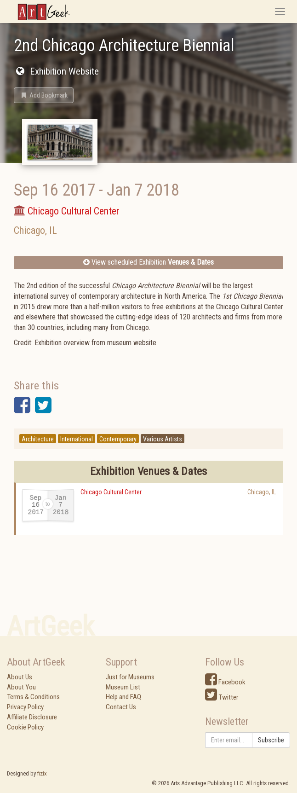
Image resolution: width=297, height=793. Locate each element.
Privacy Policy (25, 707)
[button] (44, 95)
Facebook (225, 682)
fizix (42, 773)
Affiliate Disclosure (32, 717)
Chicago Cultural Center (111, 492)
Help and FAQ (123, 697)
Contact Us (121, 707)
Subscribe (271, 740)
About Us (19, 677)
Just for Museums (130, 677)
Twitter (221, 697)
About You (21, 687)
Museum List (123, 687)
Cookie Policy (25, 727)
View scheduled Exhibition (148, 262)
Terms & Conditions (33, 697)
